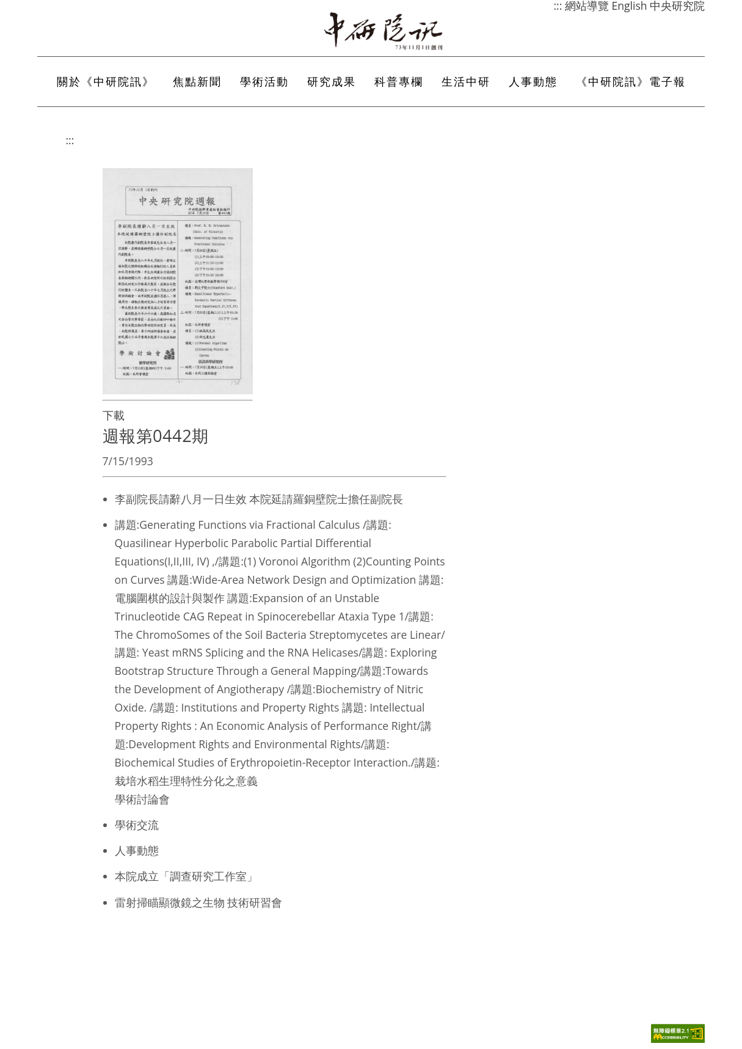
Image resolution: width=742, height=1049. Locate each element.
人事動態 (533, 81)
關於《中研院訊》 (106, 81)
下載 (114, 415)
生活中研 (466, 81)
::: (70, 140)
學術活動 (264, 81)
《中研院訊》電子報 (631, 81)
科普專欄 (398, 81)
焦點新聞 (197, 81)
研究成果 (331, 81)
